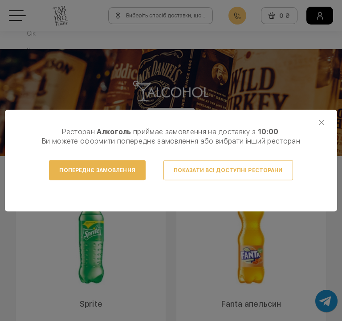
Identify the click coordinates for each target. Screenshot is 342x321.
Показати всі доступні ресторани (228, 170)
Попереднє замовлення (97, 170)
